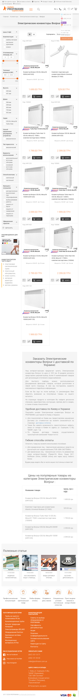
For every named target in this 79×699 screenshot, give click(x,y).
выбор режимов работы (10, 201)
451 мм (7, 93)
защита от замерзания (9, 210)
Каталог (31, 9)
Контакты (17, 4)
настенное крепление (8, 43)
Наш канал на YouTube (14, 658)
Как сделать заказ (9, 1)
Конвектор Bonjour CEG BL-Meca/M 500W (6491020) (35, 73)
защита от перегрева (8, 215)
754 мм (7, 110)
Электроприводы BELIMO (15, 629)
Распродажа (7, 4)
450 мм (7, 91)
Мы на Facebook (12, 654)
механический (10, 147)
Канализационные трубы (14, 621)
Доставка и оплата (24, 1)
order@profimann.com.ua (37, 661)
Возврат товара (46, 1)
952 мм (7, 112)
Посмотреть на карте (38, 686)
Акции (32, 630)
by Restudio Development (27, 694)
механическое (10, 139)
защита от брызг (8, 205)
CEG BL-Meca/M (10, 121)
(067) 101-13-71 (60, 9)
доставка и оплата (43, 423)
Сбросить (8, 228)
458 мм (7, 105)
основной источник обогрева (8, 167)
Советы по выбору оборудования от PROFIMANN (37, 620)
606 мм (7, 107)
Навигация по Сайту (38, 644)
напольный (9, 178)
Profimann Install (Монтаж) (63, 1)
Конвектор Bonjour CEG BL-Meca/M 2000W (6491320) (64, 134)
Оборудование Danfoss (14, 632)
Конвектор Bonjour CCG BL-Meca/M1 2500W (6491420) (35, 257)
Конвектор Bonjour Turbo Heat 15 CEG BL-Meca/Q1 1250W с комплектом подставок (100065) (63, 197)
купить (38, 96)
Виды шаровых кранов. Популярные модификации (49, 577)
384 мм (7, 102)
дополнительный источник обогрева (10, 160)
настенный (8, 180)
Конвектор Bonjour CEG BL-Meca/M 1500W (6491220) (35, 196)
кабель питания (10, 40)
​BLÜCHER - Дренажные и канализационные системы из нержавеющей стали (68, 577)
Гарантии (35, 1)
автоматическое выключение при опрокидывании (10, 194)
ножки (7, 47)
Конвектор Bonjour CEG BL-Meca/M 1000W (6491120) (35, 318)
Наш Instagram (12, 663)
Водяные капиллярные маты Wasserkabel (11, 577)
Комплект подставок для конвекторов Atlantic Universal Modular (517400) (62, 74)
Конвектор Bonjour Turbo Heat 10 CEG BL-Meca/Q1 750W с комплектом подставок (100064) (34, 135)
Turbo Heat (8, 124)
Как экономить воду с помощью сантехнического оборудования (30, 577)
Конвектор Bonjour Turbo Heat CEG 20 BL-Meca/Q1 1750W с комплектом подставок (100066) (63, 258)
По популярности (63, 34)
